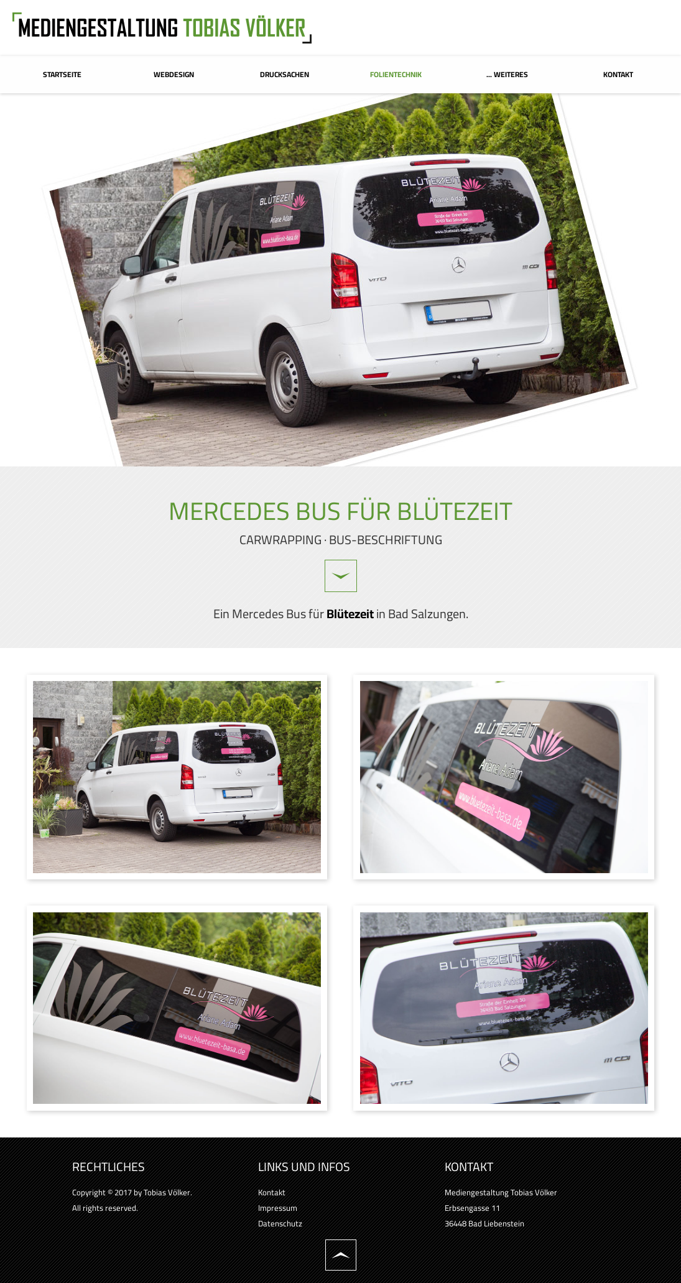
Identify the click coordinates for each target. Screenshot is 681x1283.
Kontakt (271, 1192)
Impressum (277, 1207)
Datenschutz (280, 1223)
